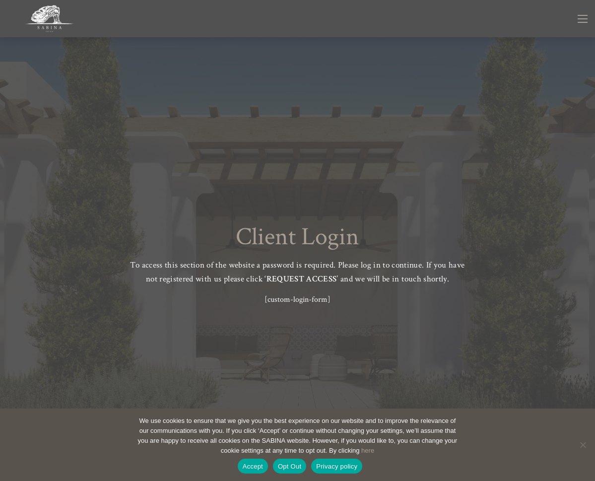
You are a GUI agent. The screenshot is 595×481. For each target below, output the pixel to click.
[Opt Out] (583, 445)
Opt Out (289, 466)
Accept (253, 466)
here (367, 450)
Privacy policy (336, 466)
